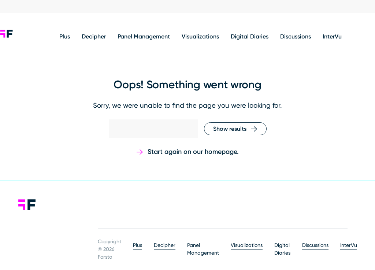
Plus (64, 36)
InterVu (332, 36)
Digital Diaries (249, 36)
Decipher (94, 36)
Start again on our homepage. (193, 152)
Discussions (295, 36)
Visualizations (200, 36)
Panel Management (144, 36)
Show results (229, 129)
